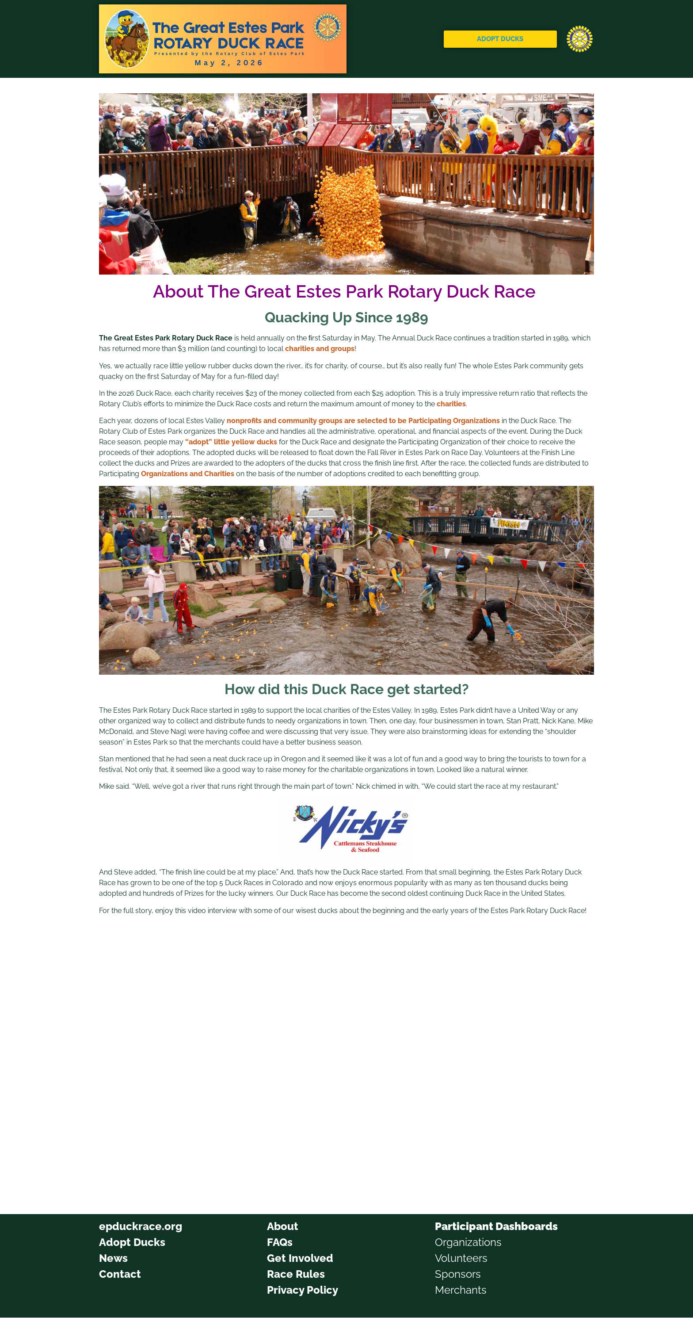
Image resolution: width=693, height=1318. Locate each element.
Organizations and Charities (187, 474)
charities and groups (319, 348)
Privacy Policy (302, 1290)
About (282, 1226)
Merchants (461, 1290)
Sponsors (458, 1274)
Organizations (468, 1242)
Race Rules (296, 1274)
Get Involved (300, 1258)
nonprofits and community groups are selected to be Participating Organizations (363, 420)
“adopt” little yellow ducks (231, 442)
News (113, 1258)
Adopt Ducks (132, 1242)
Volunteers (461, 1258)
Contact (120, 1274)
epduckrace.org (140, 1226)
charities (451, 404)
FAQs (280, 1242)
